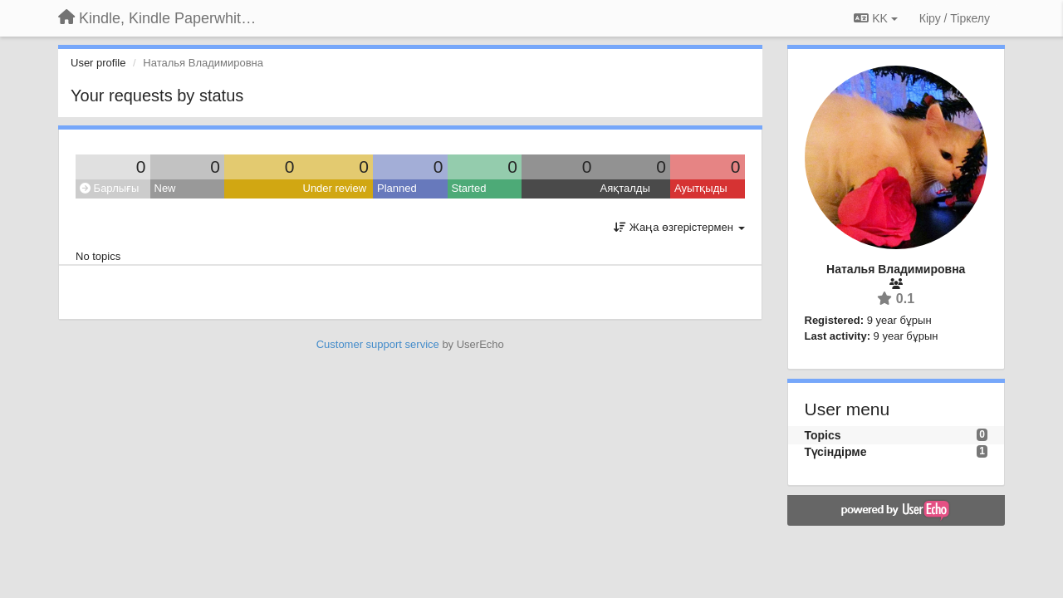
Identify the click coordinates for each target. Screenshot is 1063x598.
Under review (335, 188)
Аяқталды (625, 188)
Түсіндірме (836, 451)
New (165, 188)
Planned (397, 188)
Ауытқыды (700, 188)
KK (875, 18)
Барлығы (109, 188)
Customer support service (377, 344)
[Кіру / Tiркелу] (955, 18)
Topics (823, 435)
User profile (98, 62)
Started (469, 188)
